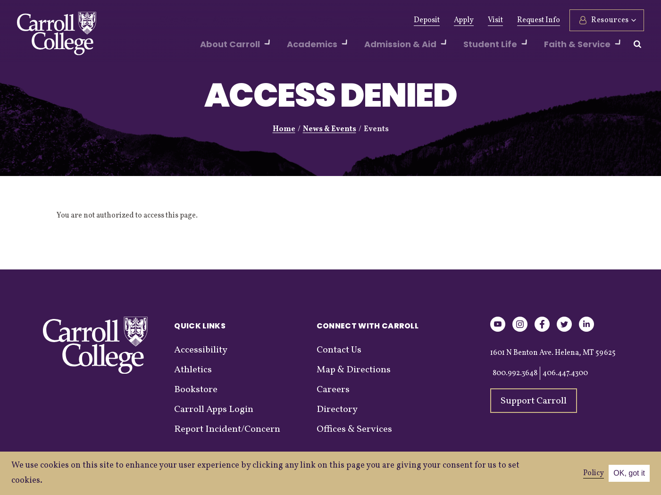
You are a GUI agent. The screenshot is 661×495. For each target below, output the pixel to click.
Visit (495, 20)
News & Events (329, 129)
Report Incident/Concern (227, 429)
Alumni (219, 20)
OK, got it (629, 473)
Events (333, 20)
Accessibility (200, 350)
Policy (593, 473)
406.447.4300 (565, 373)
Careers (333, 389)
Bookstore (196, 389)
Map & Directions (354, 370)
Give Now (175, 20)
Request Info (538, 20)
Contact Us (339, 350)
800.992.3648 (515, 373)
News (299, 20)
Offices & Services (354, 429)
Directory (337, 409)
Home (284, 129)
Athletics (261, 20)
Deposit (427, 20)
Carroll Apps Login (213, 409)
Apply (464, 20)
